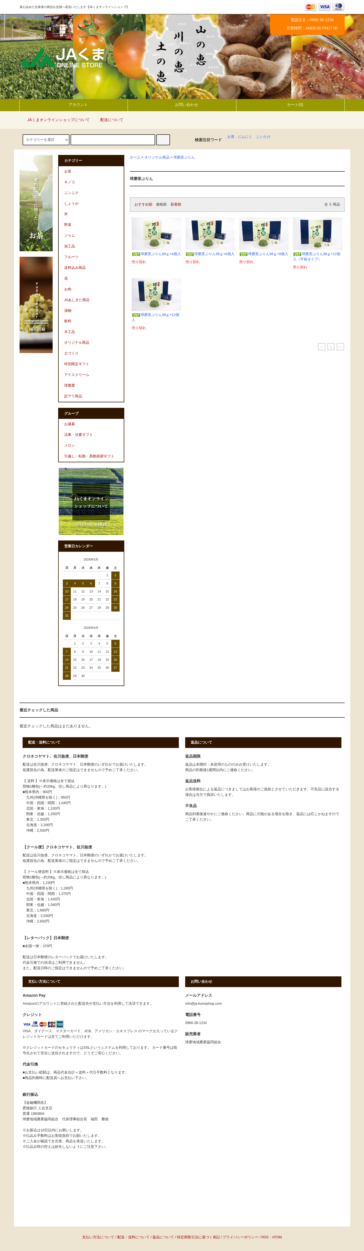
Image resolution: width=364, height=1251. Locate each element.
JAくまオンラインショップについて (55, 120)
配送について (108, 120)
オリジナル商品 (156, 157)
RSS (265, 1237)
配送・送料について (133, 1237)
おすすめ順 (143, 204)
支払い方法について (98, 1237)
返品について (163, 1237)
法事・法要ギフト (78, 435)
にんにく (245, 137)
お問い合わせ (182, 104)
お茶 (230, 137)
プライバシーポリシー (240, 1237)
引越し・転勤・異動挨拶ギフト (89, 456)
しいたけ (263, 137)
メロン (69, 445)
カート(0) (290, 104)
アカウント (73, 104)
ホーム (135, 157)
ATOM (277, 1237)
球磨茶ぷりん (184, 157)
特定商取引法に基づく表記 (198, 1237)
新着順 (176, 204)
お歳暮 (69, 424)
